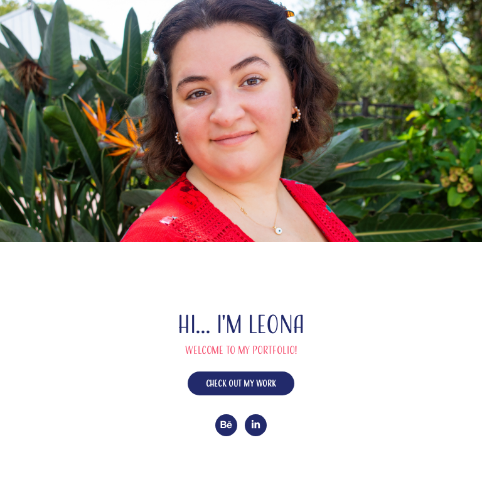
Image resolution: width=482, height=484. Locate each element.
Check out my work (241, 383)
